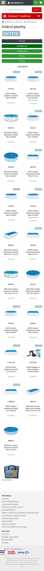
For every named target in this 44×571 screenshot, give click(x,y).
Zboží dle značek (9, 524)
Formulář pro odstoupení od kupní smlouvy (20, 513)
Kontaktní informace (10, 502)
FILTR (22, 41)
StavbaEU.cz (19, 549)
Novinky (5, 543)
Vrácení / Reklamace (10, 518)
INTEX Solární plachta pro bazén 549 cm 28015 (11, 330)
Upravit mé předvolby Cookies (14, 527)
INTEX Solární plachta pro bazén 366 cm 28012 (11, 96)
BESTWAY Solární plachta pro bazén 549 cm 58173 (11, 447)
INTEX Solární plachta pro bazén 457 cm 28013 (33, 135)
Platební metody (8, 510)
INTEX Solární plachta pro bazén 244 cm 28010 (11, 213)
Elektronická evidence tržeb (14, 516)
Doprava (5, 499)
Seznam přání (7, 540)
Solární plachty (31, 22)
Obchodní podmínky (10, 504)
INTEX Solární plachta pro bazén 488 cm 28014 (33, 213)
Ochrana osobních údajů (12, 507)
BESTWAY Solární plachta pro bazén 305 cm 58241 (11, 174)
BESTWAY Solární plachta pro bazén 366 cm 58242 (11, 135)
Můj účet (5, 534)
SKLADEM (22, 66)
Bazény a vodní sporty (15, 22)
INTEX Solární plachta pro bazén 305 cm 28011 (33, 96)
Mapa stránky (7, 521)
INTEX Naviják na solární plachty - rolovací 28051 (33, 369)
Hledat (37, 10)
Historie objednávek (10, 537)
